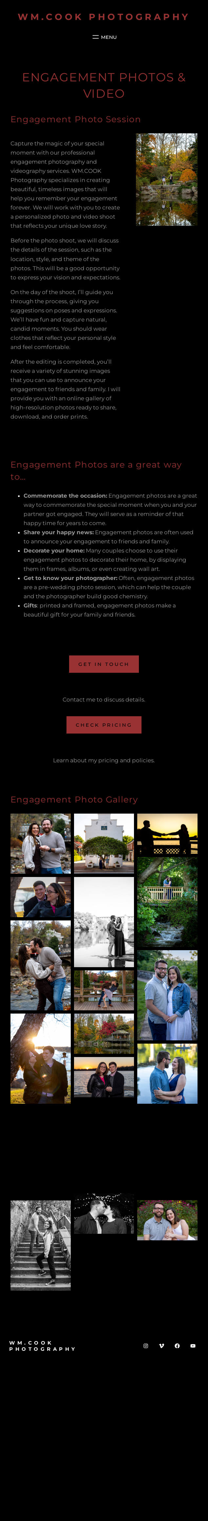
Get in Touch (103, 664)
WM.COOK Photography (104, 16)
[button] (40, 844)
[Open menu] (104, 37)
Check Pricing (104, 725)
